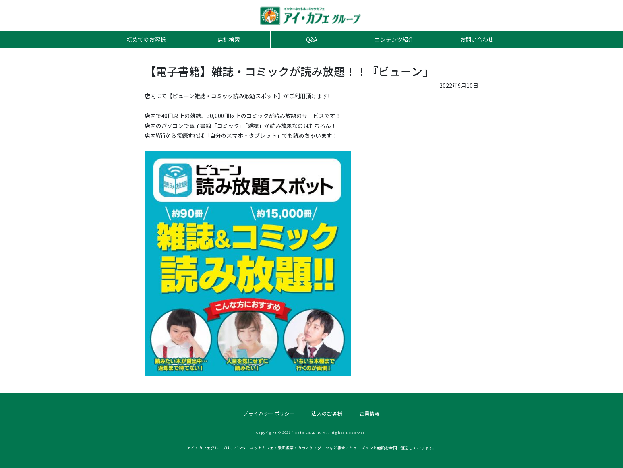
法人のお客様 (327, 413)
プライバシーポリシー (269, 413)
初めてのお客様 (146, 39)
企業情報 (369, 413)
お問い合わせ (476, 39)
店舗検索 (229, 39)
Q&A (311, 39)
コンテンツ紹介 (394, 39)
